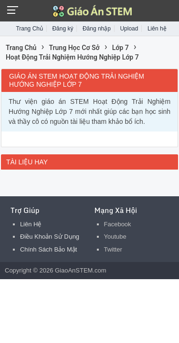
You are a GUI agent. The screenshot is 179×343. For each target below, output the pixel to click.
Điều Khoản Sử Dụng (49, 236)
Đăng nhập (97, 28)
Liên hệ (157, 28)
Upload (129, 28)
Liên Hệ (31, 224)
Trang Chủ (29, 28)
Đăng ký (62, 28)
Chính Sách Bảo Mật (48, 249)
